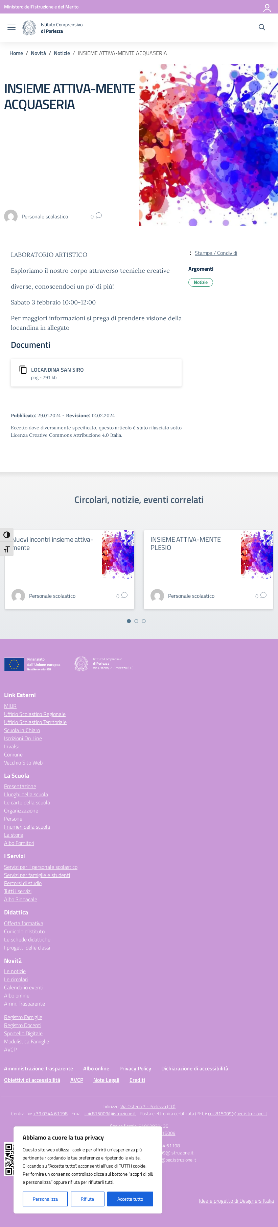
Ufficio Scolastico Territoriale (35, 722)
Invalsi (11, 746)
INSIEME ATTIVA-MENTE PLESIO (185, 543)
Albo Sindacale (20, 899)
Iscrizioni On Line (23, 738)
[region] (88, 1169)
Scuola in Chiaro (22, 730)
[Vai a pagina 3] (144, 621)
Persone (13, 819)
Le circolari (16, 979)
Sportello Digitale (23, 1033)
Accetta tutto (130, 1198)
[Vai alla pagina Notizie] (62, 53)
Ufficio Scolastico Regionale (35, 714)
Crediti (137, 1080)
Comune (13, 754)
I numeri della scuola (27, 827)
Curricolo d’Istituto (24, 931)
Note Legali (106, 1080)
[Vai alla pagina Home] (16, 53)
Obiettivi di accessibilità (32, 1080)
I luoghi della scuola (26, 794)
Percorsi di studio (23, 883)
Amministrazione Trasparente (38, 1068)
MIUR (10, 706)
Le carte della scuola (27, 802)
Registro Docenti (22, 1025)
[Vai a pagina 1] (129, 621)
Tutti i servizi (17, 891)
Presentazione (20, 786)
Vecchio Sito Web (23, 762)
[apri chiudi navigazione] (11, 28)
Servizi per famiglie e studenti (37, 875)
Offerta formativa (23, 923)
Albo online (16, 995)
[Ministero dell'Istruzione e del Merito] (41, 6)
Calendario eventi (23, 987)
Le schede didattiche (27, 939)
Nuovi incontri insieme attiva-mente (52, 543)
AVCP (10, 1049)
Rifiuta (87, 1198)
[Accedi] (267, 6)
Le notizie (15, 971)
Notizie (201, 282)
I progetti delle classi (27, 947)
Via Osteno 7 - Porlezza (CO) (148, 1106)
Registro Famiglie (23, 1017)
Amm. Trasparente (24, 1003)
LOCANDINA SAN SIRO (57, 370)
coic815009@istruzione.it (110, 1113)
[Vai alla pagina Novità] (38, 53)
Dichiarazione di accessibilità (194, 1068)
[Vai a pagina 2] (136, 621)
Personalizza (45, 1198)
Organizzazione (21, 810)
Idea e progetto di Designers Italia (236, 1201)
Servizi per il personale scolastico (40, 867)
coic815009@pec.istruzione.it (237, 1113)
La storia (13, 835)
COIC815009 (163, 1133)
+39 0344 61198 (50, 1113)
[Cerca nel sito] (262, 28)
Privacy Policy (135, 1068)
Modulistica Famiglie (26, 1041)
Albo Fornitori (19, 843)
